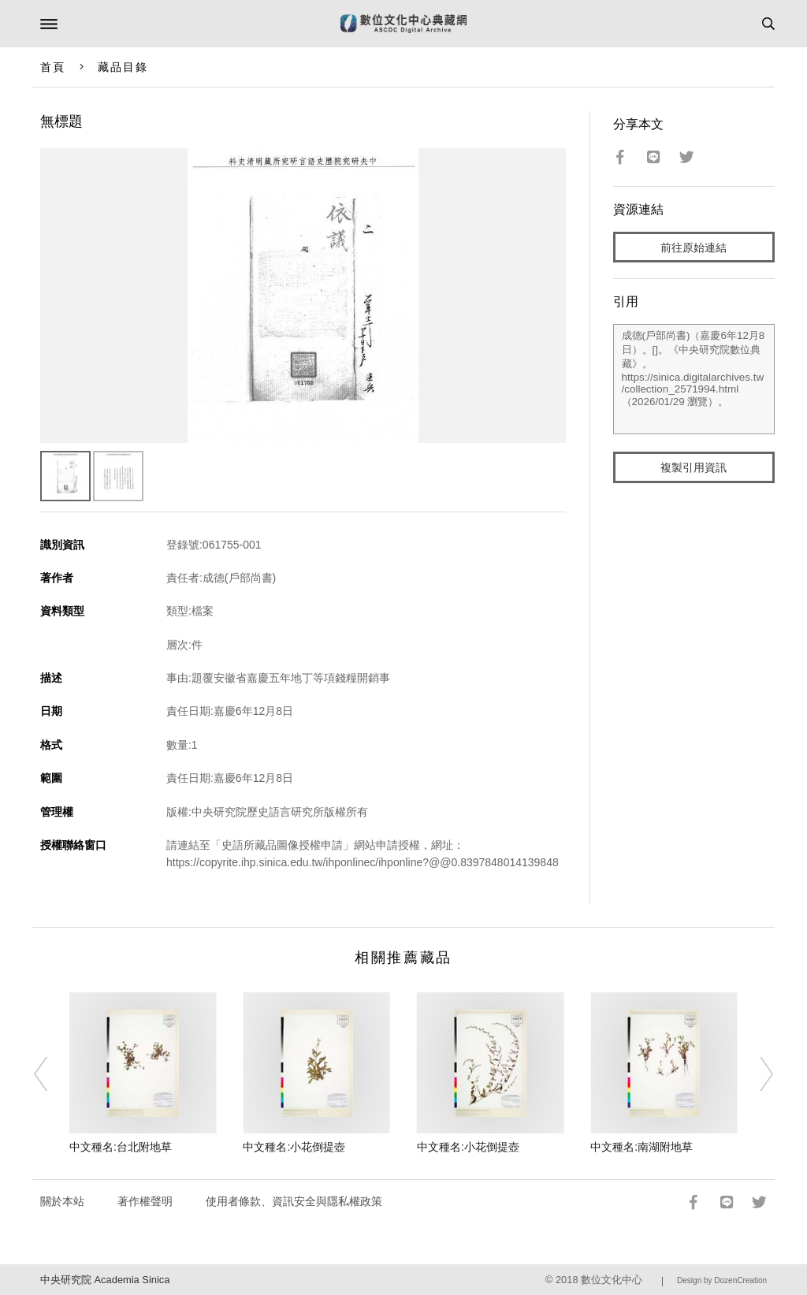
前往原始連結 (693, 247)
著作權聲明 (145, 1201)
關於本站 (62, 1201)
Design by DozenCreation (722, 1280)
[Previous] (51, 1074)
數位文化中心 (611, 1280)
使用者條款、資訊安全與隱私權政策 (294, 1201)
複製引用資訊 (693, 467)
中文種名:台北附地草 (120, 1147)
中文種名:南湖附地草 (641, 1147)
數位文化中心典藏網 (403, 23)
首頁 (52, 67)
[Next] (755, 1074)
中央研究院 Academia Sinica (104, 1280)
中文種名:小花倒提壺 (294, 1147)
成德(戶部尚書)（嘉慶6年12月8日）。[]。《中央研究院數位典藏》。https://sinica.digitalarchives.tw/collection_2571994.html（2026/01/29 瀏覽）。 (694, 379)
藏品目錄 (123, 67)
